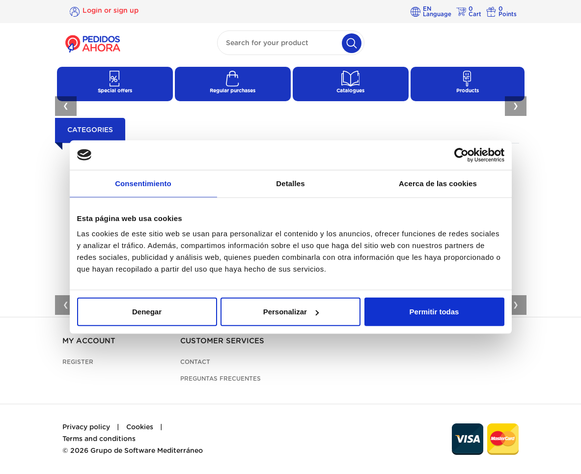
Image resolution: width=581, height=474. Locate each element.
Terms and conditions (99, 439)
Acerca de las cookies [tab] (438, 183)
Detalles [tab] (290, 183)
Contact (195, 362)
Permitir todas (434, 311)
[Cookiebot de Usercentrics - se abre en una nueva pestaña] (461, 154)
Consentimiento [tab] (143, 183)
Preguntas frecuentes (220, 379)
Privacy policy (86, 427)
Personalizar (291, 311)
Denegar (147, 311)
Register (77, 362)
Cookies (139, 427)
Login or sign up (110, 11)
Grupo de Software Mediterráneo (146, 450)
